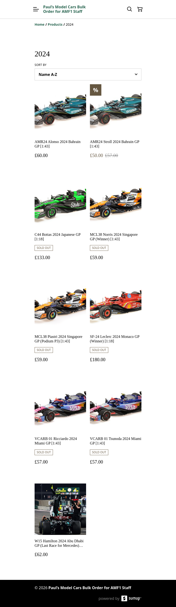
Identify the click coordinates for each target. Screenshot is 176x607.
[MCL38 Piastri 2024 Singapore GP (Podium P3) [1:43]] (60, 325)
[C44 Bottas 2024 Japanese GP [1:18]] (60, 223)
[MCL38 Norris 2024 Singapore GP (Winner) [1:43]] (115, 223)
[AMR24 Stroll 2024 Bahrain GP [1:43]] (115, 125)
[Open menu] (36, 9)
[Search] (129, 9)
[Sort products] (88, 74)
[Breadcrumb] (88, 24)
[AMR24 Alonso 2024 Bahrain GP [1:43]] (60, 125)
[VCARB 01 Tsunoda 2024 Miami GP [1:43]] (115, 427)
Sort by (41, 65)
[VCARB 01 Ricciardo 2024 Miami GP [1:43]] (60, 427)
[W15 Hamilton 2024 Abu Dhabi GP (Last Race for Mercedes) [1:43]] (60, 525)
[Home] (39, 24)
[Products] (55, 24)
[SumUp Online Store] (131, 598)
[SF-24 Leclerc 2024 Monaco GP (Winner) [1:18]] (115, 325)
